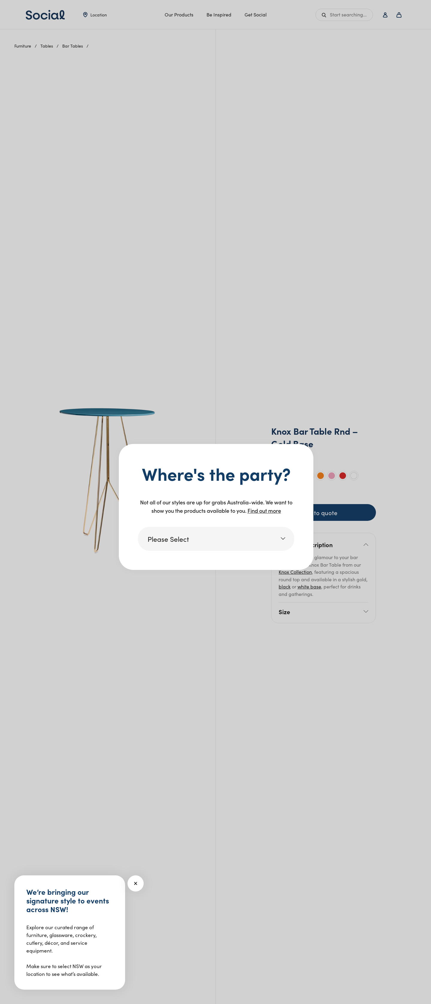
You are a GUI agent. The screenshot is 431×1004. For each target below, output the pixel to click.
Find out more (264, 510)
